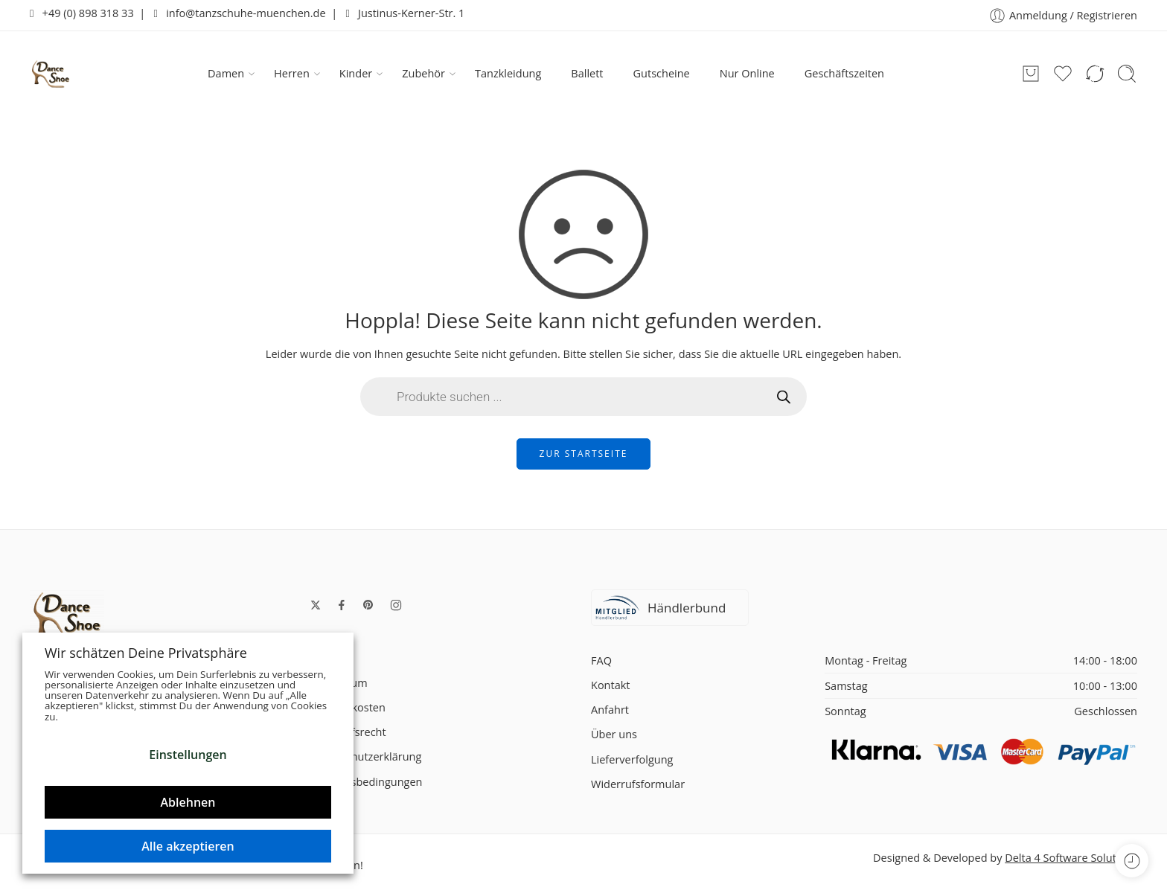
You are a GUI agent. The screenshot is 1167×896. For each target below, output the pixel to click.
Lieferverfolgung (632, 759)
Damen (226, 73)
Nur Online (747, 73)
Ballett (587, 73)
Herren (292, 73)
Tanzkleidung (508, 73)
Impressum (339, 683)
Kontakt (610, 685)
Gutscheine (661, 73)
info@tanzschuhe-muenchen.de (240, 13)
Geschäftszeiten (844, 73)
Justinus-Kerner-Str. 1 (404, 13)
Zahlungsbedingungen (366, 782)
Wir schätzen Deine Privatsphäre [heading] (146, 653)
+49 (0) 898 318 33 (82, 13)
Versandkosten (348, 707)
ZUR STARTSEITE (584, 453)
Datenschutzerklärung (365, 756)
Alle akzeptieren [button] (187, 846)
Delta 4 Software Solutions (1071, 858)
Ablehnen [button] (188, 802)
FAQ (601, 660)
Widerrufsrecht (348, 732)
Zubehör (423, 73)
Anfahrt (610, 710)
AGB (321, 658)
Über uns (614, 734)
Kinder (355, 73)
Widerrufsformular (638, 784)
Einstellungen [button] (187, 754)
